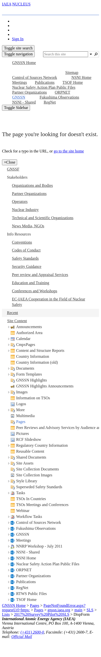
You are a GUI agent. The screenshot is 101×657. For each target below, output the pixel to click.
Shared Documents (31, 457)
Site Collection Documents (37, 469)
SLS (90, 610)
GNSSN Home (14, 605)
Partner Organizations (33, 576)
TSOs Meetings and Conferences (42, 505)
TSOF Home (26, 599)
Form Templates (29, 374)
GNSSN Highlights (31, 380)
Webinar (23, 511)
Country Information (32, 356)
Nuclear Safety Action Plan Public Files (47, 564)
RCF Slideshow (28, 439)
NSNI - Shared (28, 552)
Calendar (23, 339)
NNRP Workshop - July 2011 (39, 546)
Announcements (29, 327)
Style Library (26, 481)
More (20, 410)
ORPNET (24, 570)
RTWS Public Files (31, 594)
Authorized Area (29, 333)
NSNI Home (26, 558)
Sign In (18, 39)
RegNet (22, 588)
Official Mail (21, 637)
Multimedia (25, 416)
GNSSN (22, 534)
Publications (26, 582)
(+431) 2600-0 (32, 632)
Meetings (23, 540)
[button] (91, 54)
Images (22, 392)
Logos (21, 404)
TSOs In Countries (31, 499)
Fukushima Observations (36, 528)
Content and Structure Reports (40, 350)
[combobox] (65, 54)
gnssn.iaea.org (59, 610)
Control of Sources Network (38, 522)
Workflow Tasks (29, 516)
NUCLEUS (21, 4)
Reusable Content (30, 451)
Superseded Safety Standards (39, 487)
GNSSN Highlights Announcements (44, 386)
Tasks (20, 493)
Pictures (22, 433)
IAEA (6, 4)
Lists (6, 614)
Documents (25, 368)
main (78, 610)
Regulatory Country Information (42, 445)
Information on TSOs (33, 398)
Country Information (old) (37, 362)
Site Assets (25, 463)
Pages (20, 422)
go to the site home (69, 151)
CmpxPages (25, 344)
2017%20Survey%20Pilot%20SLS (41, 614)
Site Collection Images (34, 475)
